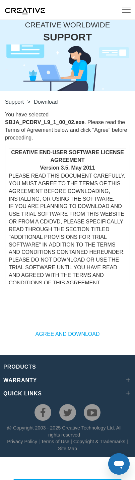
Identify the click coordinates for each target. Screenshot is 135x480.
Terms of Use (55, 441)
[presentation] (68, 311)
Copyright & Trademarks (99, 441)
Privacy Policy (22, 441)
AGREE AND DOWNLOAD (67, 334)
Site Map (67, 448)
